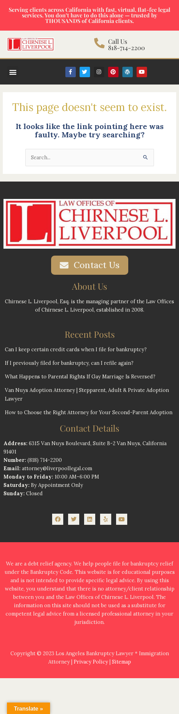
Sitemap (121, 661)
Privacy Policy (91, 661)
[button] (12, 72)
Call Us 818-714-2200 (126, 44)
